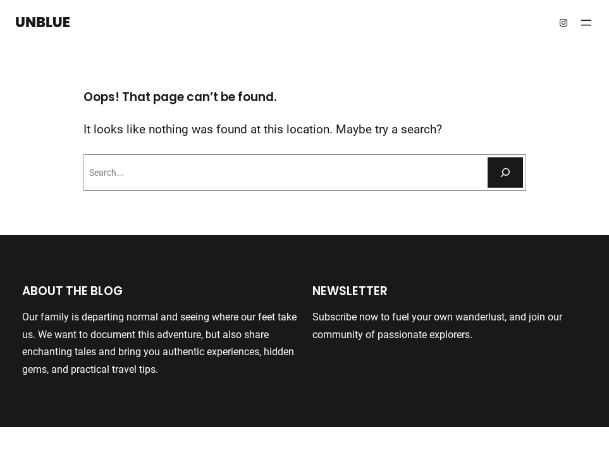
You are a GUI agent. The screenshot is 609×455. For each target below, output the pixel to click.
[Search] (505, 172)
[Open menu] (586, 22)
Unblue (42, 22)
